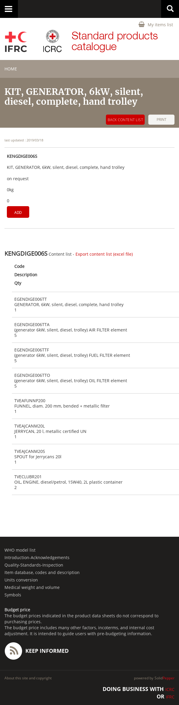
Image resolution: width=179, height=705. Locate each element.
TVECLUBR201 (28, 477)
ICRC (170, 689)
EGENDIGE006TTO (32, 375)
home (10, 69)
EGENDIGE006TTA (32, 325)
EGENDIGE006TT (30, 299)
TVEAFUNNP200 (29, 401)
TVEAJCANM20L (29, 426)
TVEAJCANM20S (29, 451)
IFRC (170, 697)
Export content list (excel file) (104, 254)
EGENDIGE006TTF (31, 350)
